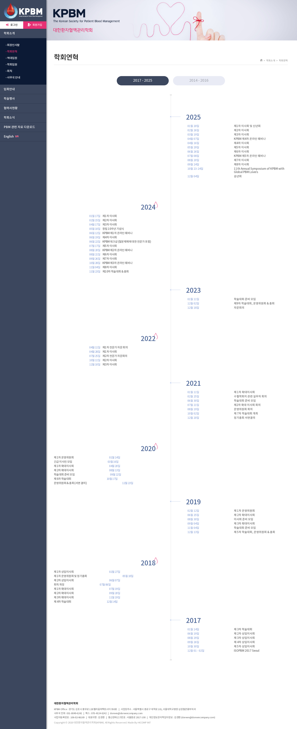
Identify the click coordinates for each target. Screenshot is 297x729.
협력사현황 (11, 108)
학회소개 (9, 33)
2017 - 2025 (142, 81)
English (11, 136)
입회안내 (9, 89)
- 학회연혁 (11, 51)
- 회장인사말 (13, 45)
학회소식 (9, 117)
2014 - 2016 (198, 81)
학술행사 (9, 98)
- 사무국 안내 (13, 77)
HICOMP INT (144, 722)
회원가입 (35, 25)
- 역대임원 (11, 58)
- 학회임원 (11, 64)
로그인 (12, 25)
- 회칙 (9, 71)
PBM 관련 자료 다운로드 (19, 127)
